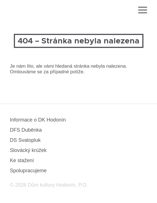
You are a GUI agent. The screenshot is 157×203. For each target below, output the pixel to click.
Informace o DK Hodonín (38, 120)
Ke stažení (22, 160)
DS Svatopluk (25, 140)
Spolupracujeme (28, 170)
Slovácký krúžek (28, 150)
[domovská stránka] (25, 11)
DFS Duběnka (26, 130)
